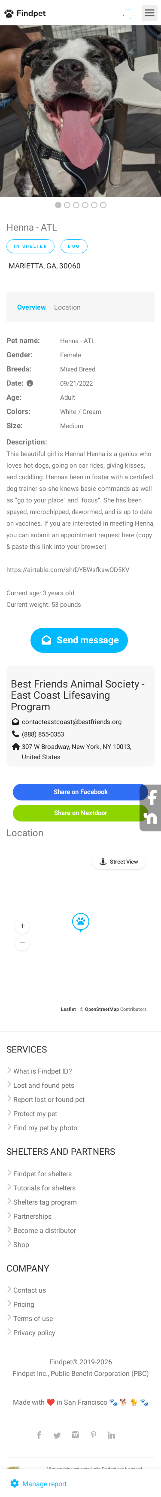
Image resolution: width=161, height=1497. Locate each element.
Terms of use (33, 1318)
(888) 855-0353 (43, 734)
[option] (80, 111)
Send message (79, 640)
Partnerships (32, 1216)
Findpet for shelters (42, 1174)
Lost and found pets (43, 1085)
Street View (124, 861)
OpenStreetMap (102, 1009)
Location (67, 307)
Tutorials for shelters (44, 1188)
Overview (31, 307)
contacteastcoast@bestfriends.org (72, 722)
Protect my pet (35, 1114)
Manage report (38, 1484)
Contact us (29, 1290)
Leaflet (68, 1009)
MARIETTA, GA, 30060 (45, 266)
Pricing (23, 1304)
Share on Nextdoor (80, 813)
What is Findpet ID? (42, 1071)
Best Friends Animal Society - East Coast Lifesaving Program (78, 695)
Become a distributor (44, 1230)
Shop (21, 1245)
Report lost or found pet (49, 1099)
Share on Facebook (81, 792)
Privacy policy (34, 1333)
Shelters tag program (45, 1202)
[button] (74, 913)
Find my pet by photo (45, 1128)
